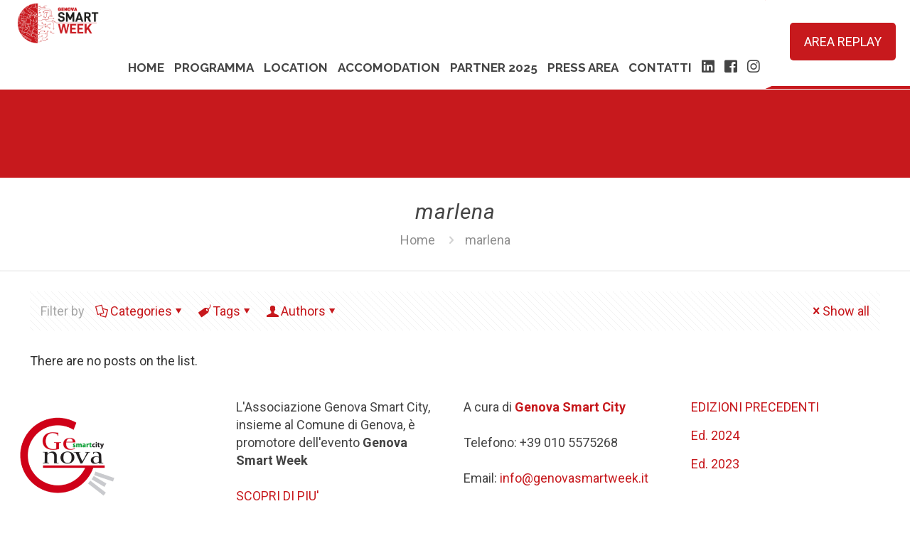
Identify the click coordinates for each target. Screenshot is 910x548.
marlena (487, 239)
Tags (225, 310)
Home (417, 239)
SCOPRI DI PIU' (277, 495)
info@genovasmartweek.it (574, 478)
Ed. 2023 (715, 463)
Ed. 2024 (715, 435)
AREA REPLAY (843, 41)
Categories (140, 310)
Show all (839, 310)
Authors (302, 310)
